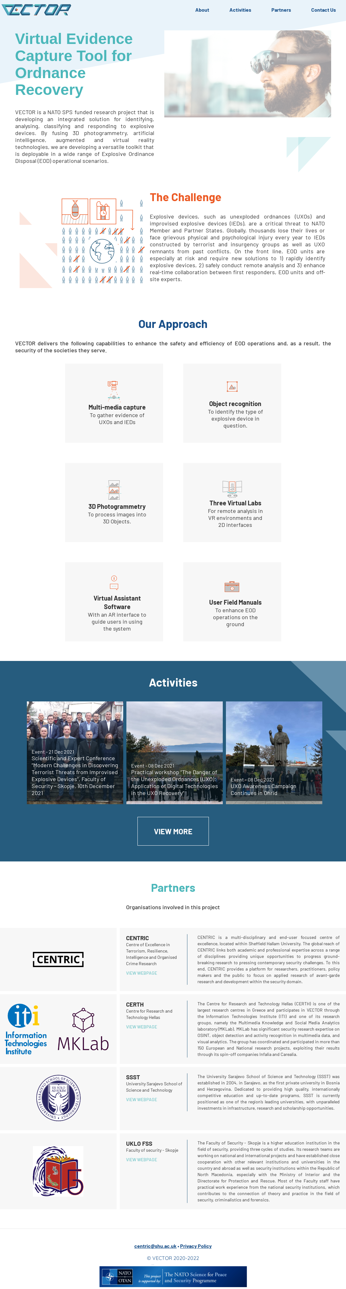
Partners (281, 10)
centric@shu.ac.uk (155, 1246)
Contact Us (323, 10)
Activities (240, 10)
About (202, 10)
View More (173, 831)
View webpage (141, 973)
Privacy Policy (196, 1246)
